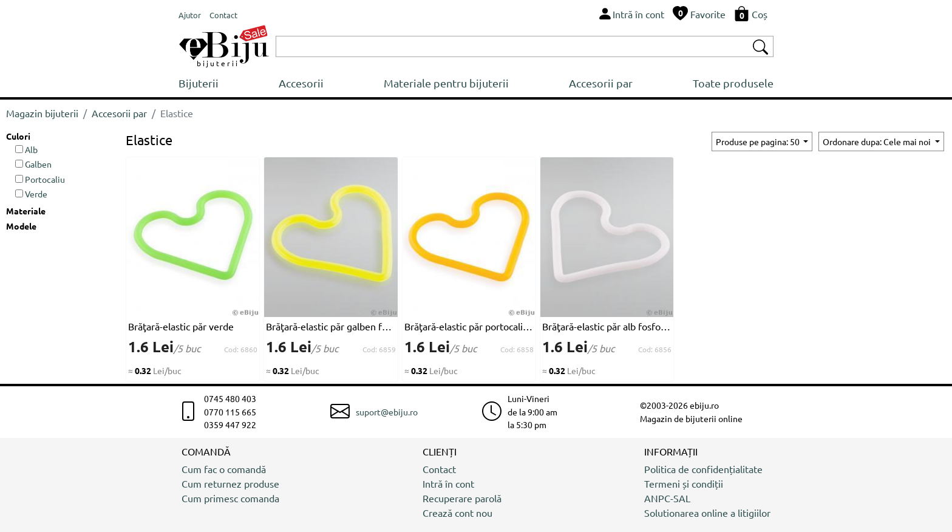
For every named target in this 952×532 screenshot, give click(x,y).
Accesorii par (601, 83)
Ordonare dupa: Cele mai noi (878, 141)
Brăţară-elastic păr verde (181, 326)
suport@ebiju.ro (387, 411)
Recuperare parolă (462, 498)
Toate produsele (733, 83)
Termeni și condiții (683, 483)
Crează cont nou (457, 512)
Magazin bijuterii (42, 113)
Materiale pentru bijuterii (446, 83)
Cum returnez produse (230, 483)
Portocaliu (40, 179)
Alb (26, 149)
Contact (439, 469)
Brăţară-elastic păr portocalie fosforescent (469, 326)
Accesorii (301, 83)
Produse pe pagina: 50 (758, 141)
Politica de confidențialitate (703, 469)
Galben (33, 164)
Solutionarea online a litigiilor (707, 512)
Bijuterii (198, 83)
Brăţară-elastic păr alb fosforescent (607, 326)
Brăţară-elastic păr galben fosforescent (330, 326)
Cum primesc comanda (230, 498)
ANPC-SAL (667, 498)
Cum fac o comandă (224, 469)
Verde (31, 193)
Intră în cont (448, 483)
